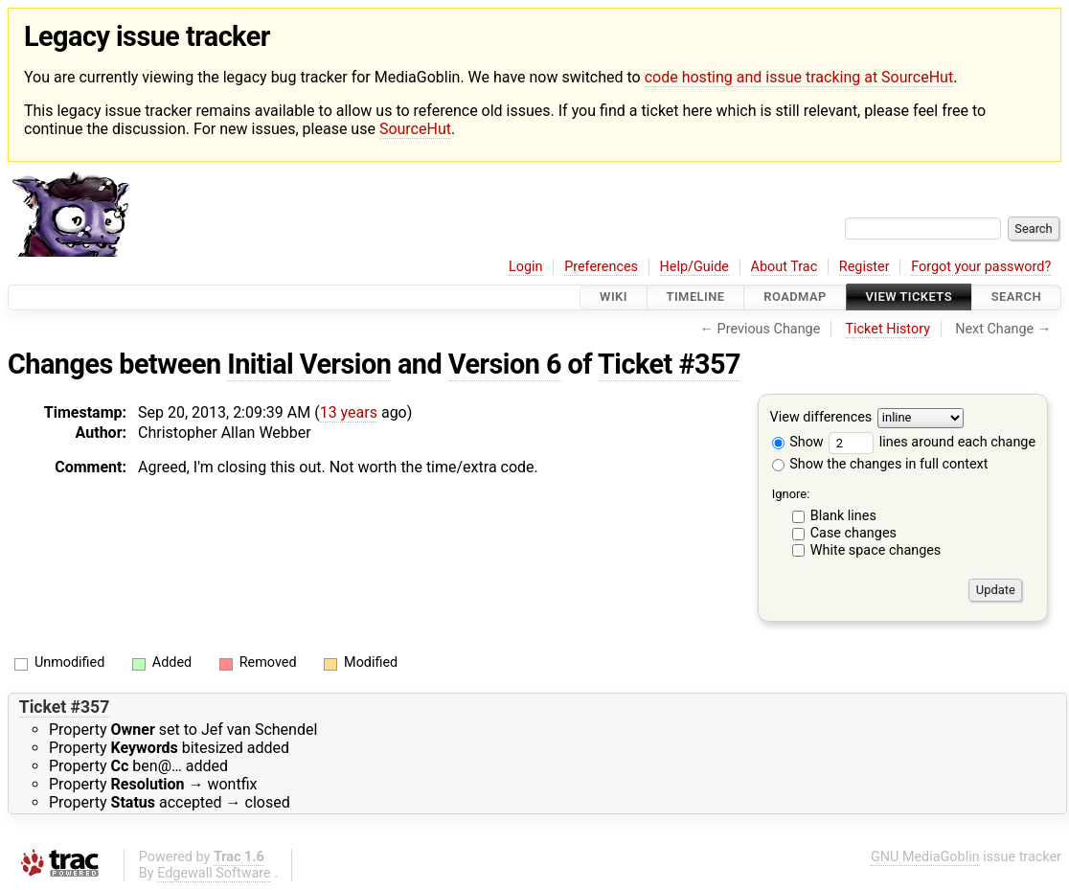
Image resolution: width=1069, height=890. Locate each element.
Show (798, 442)
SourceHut (415, 129)
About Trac (784, 267)
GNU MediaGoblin (925, 857)
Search (1016, 297)
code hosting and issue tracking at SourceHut (799, 77)
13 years (348, 412)
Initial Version (309, 364)
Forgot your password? (981, 267)
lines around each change (932, 442)
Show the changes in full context (880, 464)
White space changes (876, 550)
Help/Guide (694, 267)
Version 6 (504, 364)
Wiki (613, 297)
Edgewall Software (214, 873)
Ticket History (888, 329)
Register (864, 267)
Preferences (601, 267)
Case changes (853, 533)
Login (526, 267)
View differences (821, 417)
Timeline (696, 297)
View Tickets (909, 297)
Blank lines (843, 516)
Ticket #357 (669, 364)
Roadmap (795, 297)
